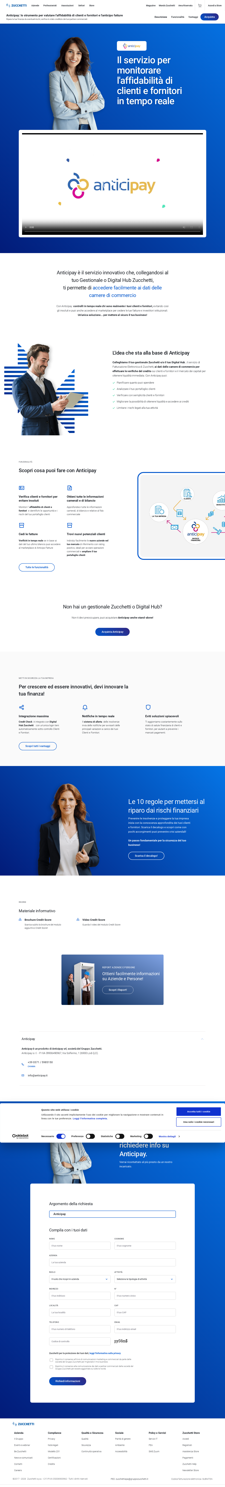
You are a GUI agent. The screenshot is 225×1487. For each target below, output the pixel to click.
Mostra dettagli (167, 1480)
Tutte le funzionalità (36, 567)
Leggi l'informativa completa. (90, 1463)
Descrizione (161, 17)
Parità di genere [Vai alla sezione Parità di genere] (122, 1439)
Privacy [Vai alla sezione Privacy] (51, 1439)
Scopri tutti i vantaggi (37, 746)
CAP (116, 1305)
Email (117, 1322)
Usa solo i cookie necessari (198, 1466)
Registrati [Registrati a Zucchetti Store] (187, 1445)
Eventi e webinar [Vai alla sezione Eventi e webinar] (22, 1445)
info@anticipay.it (38, 1075)
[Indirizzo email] (145, 1329)
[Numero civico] (145, 1296)
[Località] (80, 1312)
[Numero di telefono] (80, 1329)
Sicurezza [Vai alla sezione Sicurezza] (86, 1445)
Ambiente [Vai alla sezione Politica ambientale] (119, 1445)
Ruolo (52, 1272)
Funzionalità (177, 17)
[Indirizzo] (80, 1296)
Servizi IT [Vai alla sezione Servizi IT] (153, 1439)
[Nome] (80, 1246)
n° (115, 1289)
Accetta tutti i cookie (198, 1456)
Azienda (53, 1255)
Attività (118, 1272)
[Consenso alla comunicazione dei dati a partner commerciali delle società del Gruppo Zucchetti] (51, 1367)
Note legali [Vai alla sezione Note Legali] (53, 1445)
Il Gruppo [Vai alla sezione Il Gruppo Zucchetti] (18, 1439)
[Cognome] (145, 1246)
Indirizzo (53, 1289)
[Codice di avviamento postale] (145, 1312)
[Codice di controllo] (80, 1341)
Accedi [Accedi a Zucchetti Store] (185, 1439)
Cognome (119, 1239)
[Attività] (145, 1279)
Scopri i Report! (118, 989)
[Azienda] (112, 1262)
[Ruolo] (80, 1279)
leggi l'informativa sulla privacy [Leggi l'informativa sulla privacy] (105, 1353)
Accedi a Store (215, 5)
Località (53, 1305)
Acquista (209, 17)
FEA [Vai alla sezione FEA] (151, 1445)
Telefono (54, 1322)
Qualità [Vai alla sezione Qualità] (84, 1439)
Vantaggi (193, 17)
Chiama (31, 1066)
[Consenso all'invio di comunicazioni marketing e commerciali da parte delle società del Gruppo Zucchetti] (51, 1360)
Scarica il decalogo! (146, 855)
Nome (52, 1239)
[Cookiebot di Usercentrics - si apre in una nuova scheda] (20, 1481)
